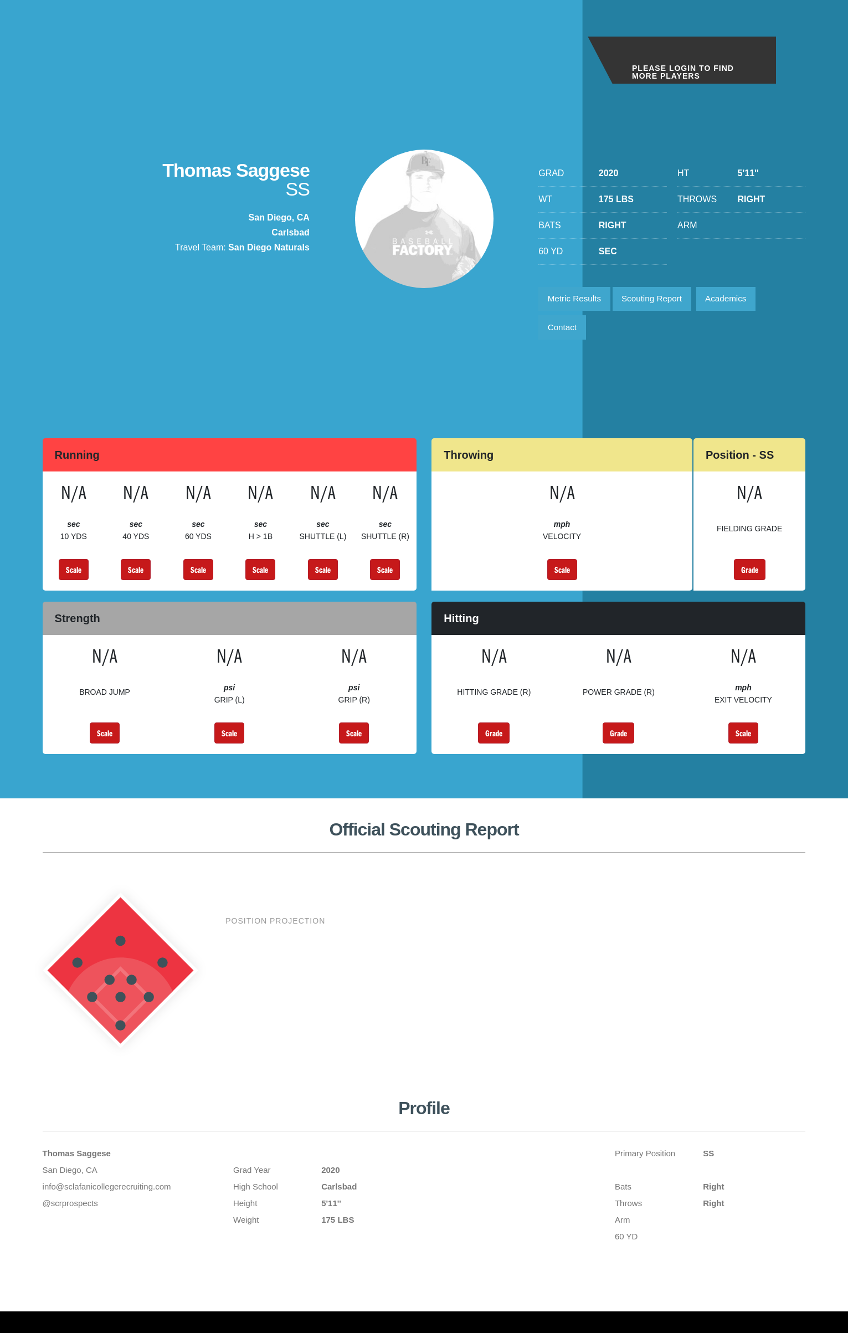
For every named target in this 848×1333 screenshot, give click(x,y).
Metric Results (576, 300)
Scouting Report (659, 300)
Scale (73, 574)
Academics (736, 300)
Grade (749, 574)
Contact (563, 331)
